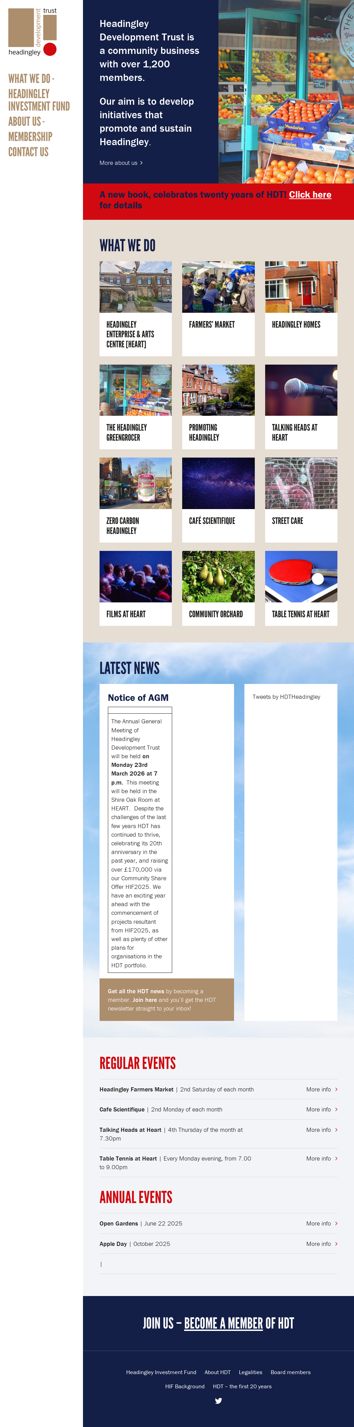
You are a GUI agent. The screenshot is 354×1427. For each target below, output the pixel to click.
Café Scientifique (212, 520)
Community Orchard (216, 614)
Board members (291, 1372)
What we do (29, 79)
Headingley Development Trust (32, 32)
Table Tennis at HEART (300, 614)
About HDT (218, 1372)
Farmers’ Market (212, 324)
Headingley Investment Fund (39, 100)
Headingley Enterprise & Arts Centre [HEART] (130, 334)
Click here (310, 194)
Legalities (250, 1372)
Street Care (287, 520)
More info (321, 1089)
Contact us (28, 152)
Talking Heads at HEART (294, 432)
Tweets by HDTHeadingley (286, 697)
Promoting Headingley (204, 432)
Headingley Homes (296, 324)
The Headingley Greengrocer (126, 432)
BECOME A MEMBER (223, 1323)
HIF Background (185, 1386)
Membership (30, 137)
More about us (118, 163)
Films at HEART (126, 614)
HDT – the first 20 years (242, 1386)
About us (24, 121)
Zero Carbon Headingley (122, 525)
